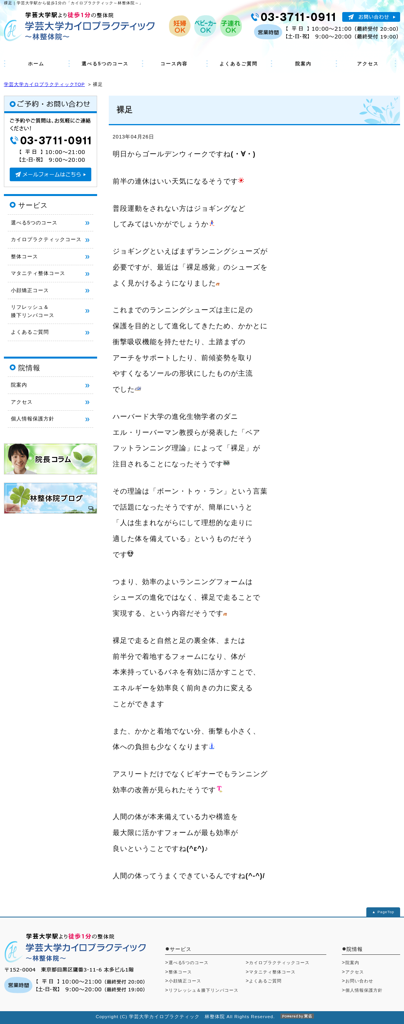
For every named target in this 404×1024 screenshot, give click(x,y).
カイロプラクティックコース (46, 239)
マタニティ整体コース (38, 273)
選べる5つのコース (105, 64)
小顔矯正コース (30, 290)
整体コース (24, 256)
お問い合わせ (359, 980)
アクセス (368, 64)
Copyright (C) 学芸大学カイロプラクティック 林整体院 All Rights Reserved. (202, 1016)
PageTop (386, 912)
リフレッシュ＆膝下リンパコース (204, 990)
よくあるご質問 (238, 64)
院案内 (303, 64)
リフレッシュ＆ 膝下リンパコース (32, 311)
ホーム (36, 64)
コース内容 (174, 64)
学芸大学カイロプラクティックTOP (44, 84)
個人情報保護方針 (32, 419)
